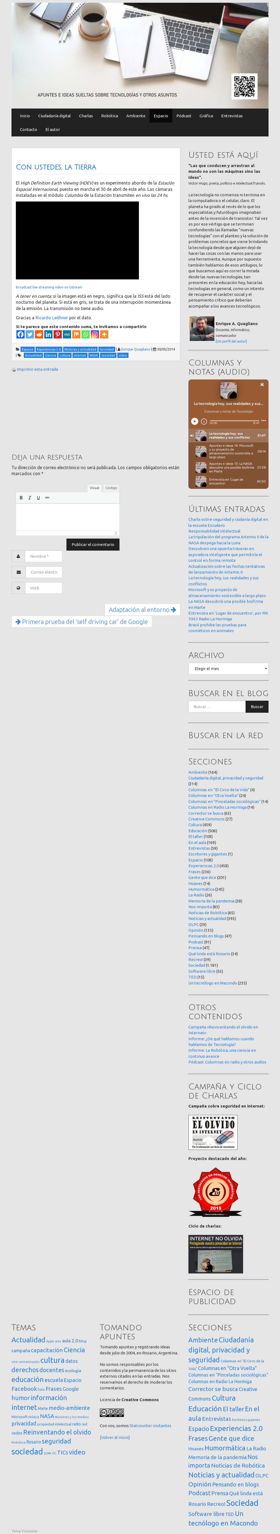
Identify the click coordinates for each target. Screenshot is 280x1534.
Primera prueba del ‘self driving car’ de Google (82, 621)
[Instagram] (95, 334)
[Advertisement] (52, 412)
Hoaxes (195, 883)
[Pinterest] (58, 334)
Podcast (195, 942)
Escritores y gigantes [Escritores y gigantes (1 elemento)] (246, 1419)
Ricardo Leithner (52, 317)
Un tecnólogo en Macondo (212, 983)
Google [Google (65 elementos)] (71, 1389)
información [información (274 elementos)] (49, 1397)
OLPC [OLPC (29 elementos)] (262, 1476)
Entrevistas (232, 115)
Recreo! (195, 959)
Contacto (28, 129)
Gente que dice (202, 877)
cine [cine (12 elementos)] (14, 1361)
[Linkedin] (48, 334)
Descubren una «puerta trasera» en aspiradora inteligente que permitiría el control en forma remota (225, 554)
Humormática (201, 889)
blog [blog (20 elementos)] (82, 1341)
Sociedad (196, 965)
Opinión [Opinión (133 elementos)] (199, 1484)
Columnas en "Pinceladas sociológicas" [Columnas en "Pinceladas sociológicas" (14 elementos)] (228, 1374)
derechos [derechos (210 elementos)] (25, 1369)
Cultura (195, 824)
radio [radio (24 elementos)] (76, 1424)
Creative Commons (206, 819)
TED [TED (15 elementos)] (229, 1514)
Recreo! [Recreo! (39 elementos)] (216, 1504)
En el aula (197, 842)
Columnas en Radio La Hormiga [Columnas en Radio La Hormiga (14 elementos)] (220, 1381)
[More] (104, 334)
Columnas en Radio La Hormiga (217, 807)
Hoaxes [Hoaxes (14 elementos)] (196, 1448)
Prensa (195, 947)
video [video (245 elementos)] (77, 1452)
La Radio (196, 895)
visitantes (162, 1425)
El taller (195, 836)
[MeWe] (67, 334)
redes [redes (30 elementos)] (16, 1433)
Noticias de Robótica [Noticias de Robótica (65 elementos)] (238, 1465)
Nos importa (200, 906)
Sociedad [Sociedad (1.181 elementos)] (242, 1502)
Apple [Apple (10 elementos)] (50, 1341)
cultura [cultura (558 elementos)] (52, 1360)
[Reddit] (39, 334)
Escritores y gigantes (207, 854)
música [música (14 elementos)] (33, 1417)
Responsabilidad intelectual (214, 531)
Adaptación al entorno (142, 609)
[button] (21, 497)
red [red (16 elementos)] (84, 1424)
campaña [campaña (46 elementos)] (20, 1350)
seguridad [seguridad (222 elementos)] (56, 1441)
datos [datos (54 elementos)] (71, 1361)
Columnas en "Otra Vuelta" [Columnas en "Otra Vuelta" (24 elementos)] (227, 1368)
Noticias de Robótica (207, 912)
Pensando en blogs (206, 936)
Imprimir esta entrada (37, 369)
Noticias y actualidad (207, 918)
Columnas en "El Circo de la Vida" (218, 789)
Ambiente (135, 115)
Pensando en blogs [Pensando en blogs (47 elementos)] (235, 1484)
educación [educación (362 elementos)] (27, 1379)
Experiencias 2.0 (203, 865)
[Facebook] (20, 334)
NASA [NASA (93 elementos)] (47, 1416)
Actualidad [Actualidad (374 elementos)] (28, 1340)
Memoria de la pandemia (211, 901)
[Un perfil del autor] (231, 341)
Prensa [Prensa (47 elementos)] (219, 1493)
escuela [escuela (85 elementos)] (54, 1380)
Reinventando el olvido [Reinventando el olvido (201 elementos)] (57, 1432)
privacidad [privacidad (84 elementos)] (23, 1424)
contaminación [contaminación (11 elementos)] (29, 1361)
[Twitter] (30, 334)
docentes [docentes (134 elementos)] (51, 1370)
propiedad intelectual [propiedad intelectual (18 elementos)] (54, 1424)
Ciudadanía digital (54, 115)
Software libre (201, 971)
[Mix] (76, 334)
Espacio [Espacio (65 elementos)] (72, 1380)
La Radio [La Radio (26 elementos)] (256, 1448)
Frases (194, 871)
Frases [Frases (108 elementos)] (54, 1389)
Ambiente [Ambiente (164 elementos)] (203, 1339)
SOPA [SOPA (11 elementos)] (47, 1453)
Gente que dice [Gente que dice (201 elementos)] (231, 1438)
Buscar (257, 706)
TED (192, 977)
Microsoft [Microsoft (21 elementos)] (19, 1417)
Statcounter (141, 1425)
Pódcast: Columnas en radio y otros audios (227, 1062)
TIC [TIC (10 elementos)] (54, 1453)
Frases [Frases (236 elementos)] (198, 1438)
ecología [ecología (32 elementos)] (73, 1370)
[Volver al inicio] (115, 1437)
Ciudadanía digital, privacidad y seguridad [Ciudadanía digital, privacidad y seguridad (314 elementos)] (221, 1350)
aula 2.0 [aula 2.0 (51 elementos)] (70, 1340)
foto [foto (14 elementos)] (41, 1389)
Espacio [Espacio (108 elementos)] (198, 1428)
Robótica (109, 115)
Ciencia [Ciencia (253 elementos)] (74, 1350)
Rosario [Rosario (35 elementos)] (34, 1441)
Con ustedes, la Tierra (56, 167)
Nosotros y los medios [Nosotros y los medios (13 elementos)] (72, 1417)
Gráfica (206, 115)
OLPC (193, 924)
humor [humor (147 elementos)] (20, 1398)
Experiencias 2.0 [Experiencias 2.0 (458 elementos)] (236, 1428)
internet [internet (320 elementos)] (24, 1407)
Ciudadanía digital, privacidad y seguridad (225, 778)
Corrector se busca (205, 813)
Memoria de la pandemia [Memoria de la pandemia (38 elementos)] (217, 1457)
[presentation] (21, 497)
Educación (197, 830)
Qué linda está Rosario (209, 953)
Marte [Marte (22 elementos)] (43, 1408)
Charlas (86, 115)
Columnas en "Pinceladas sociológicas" (224, 801)
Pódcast (183, 115)
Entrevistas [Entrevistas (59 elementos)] (216, 1419)
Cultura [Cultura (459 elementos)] (224, 1398)
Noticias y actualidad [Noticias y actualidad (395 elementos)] (221, 1475)
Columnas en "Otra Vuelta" (213, 795)
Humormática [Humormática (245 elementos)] (225, 1448)
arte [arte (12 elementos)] (58, 1341)
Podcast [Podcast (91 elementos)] (199, 1493)
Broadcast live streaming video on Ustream (49, 287)
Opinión (195, 930)
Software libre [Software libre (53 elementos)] (206, 1514)
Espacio (161, 115)
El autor (52, 129)
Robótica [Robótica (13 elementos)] (18, 1442)
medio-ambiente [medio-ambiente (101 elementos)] (69, 1408)
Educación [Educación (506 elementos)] (205, 1408)
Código (111, 488)
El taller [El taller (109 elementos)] (233, 1409)
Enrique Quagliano (135, 349)
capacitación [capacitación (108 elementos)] (47, 1350)
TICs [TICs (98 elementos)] (62, 1452)
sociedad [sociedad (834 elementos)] (27, 1451)
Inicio (25, 115)
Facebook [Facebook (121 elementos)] (24, 1388)
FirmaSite (29, 1531)
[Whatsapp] (85, 334)
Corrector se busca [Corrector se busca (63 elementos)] (213, 1389)
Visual (94, 488)
